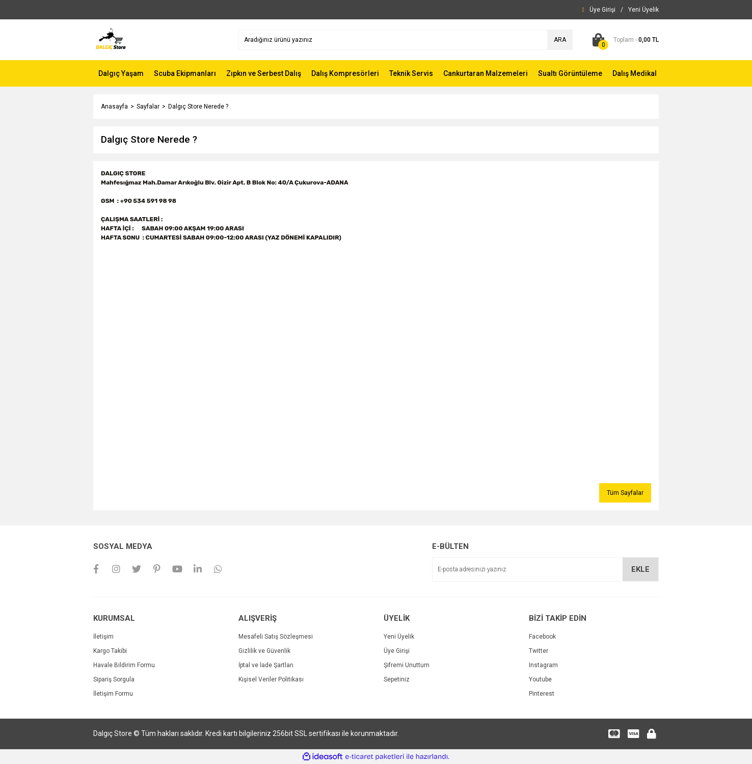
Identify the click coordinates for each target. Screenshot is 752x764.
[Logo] (111, 39)
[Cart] (623, 40)
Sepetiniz (397, 679)
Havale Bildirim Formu (124, 665)
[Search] (405, 40)
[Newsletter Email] (545, 569)
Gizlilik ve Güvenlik (264, 650)
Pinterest (541, 693)
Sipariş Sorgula (114, 679)
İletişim (103, 636)
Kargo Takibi (110, 650)
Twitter (538, 650)
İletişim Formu (113, 693)
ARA (560, 39)
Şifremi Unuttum (406, 665)
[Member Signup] (643, 9)
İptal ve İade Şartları (265, 665)
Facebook (542, 636)
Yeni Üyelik (399, 636)
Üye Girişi (397, 650)
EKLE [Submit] (640, 569)
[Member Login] (602, 9)
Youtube (540, 679)
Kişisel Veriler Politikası (271, 679)
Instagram (543, 665)
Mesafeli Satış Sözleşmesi (275, 636)
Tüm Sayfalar (625, 492)
